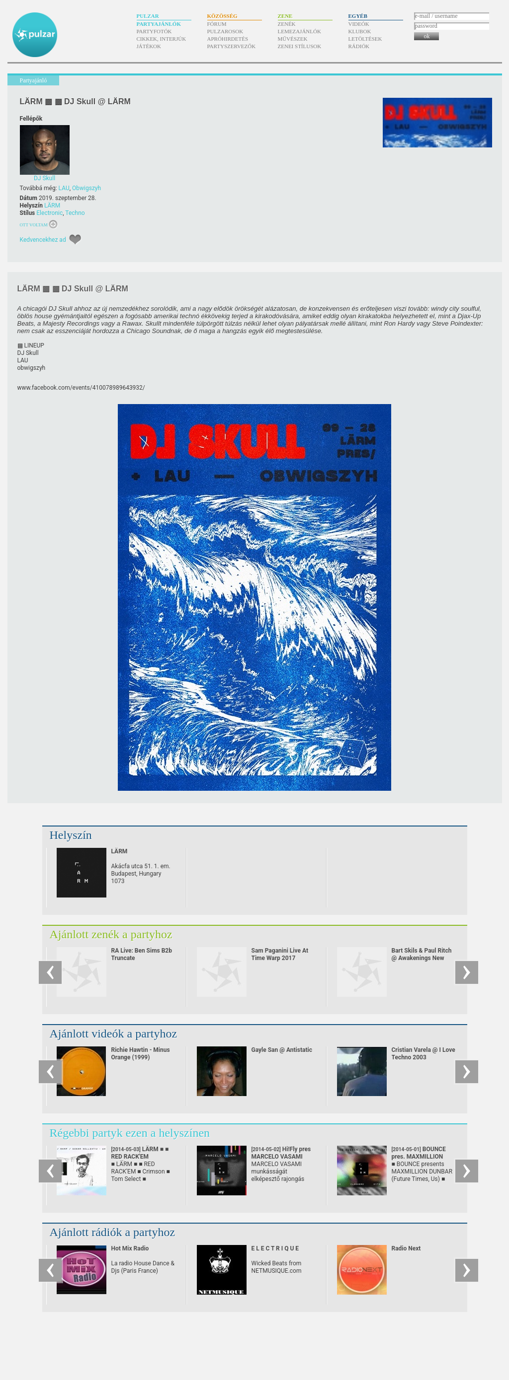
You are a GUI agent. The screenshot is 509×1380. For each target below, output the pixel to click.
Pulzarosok (225, 31)
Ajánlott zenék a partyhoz (111, 934)
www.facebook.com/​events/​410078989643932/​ (81, 387)
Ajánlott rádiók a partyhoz (112, 1232)
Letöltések (365, 39)
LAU (64, 188)
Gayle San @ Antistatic (282, 1049)
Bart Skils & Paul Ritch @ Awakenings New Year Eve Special (422, 958)
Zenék (287, 24)
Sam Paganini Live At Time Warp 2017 (280, 954)
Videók (358, 24)
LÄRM (52, 205)
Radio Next (406, 1248)
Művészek (293, 39)
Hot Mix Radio (130, 1248)
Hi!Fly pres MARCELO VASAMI (281, 1157)
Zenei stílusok (300, 46)
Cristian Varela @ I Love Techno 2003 (423, 1053)
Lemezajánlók (299, 31)
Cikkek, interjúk (161, 39)
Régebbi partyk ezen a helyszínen (130, 1132)
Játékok (149, 46)
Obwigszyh (86, 188)
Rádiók (359, 46)
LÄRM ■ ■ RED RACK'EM (140, 1157)
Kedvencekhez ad (43, 239)
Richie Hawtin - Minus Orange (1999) (140, 1053)
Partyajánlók (159, 24)
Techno (75, 212)
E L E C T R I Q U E (275, 1248)
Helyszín (71, 834)
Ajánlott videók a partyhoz (113, 1033)
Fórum (217, 24)
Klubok (359, 31)
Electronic (49, 212)
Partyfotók (154, 31)
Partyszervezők (231, 46)
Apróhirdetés (228, 39)
